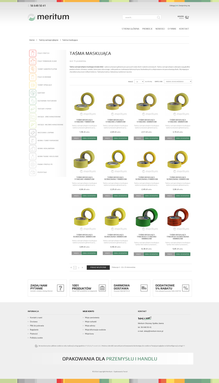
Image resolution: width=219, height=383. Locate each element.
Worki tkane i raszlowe (48, 156)
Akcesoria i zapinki (46, 133)
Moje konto (88, 311)
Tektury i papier (44, 109)
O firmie (172, 29)
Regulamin (34, 330)
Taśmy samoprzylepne (48, 40)
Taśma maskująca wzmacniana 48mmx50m (115, 236)
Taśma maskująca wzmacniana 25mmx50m (146, 178)
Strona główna (130, 29)
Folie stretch (43, 53)
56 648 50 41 (38, 5)
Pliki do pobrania (37, 326)
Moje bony (89, 334)
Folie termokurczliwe (47, 61)
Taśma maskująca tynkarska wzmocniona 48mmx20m (178, 237)
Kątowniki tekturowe (47, 101)
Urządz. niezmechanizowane (50, 125)
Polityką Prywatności (93, 346)
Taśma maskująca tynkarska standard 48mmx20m (146, 237)
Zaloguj (172, 6)
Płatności (34, 334)
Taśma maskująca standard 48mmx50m (84, 178)
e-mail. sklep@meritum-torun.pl (150, 331)
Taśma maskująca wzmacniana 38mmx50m (84, 236)
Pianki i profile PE (45, 164)
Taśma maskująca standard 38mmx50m (178, 121)
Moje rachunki (91, 321)
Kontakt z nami (36, 317)
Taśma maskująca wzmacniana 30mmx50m (178, 178)
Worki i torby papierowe (48, 141)
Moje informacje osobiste (95, 330)
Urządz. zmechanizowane (49, 117)
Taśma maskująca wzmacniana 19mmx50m (115, 178)
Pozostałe (42, 172)
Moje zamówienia (92, 317)
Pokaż (130, 81)
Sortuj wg (159, 81)
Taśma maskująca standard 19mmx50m (84, 121)
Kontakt (184, 29)
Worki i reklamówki (46, 148)
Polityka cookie (36, 338)
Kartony (41, 93)
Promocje (147, 29)
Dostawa (33, 321)
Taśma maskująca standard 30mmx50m (147, 121)
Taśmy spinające (45, 85)
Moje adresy (90, 326)
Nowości (160, 29)
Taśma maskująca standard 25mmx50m (115, 121)
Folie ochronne (44, 77)
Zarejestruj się (184, 6)
